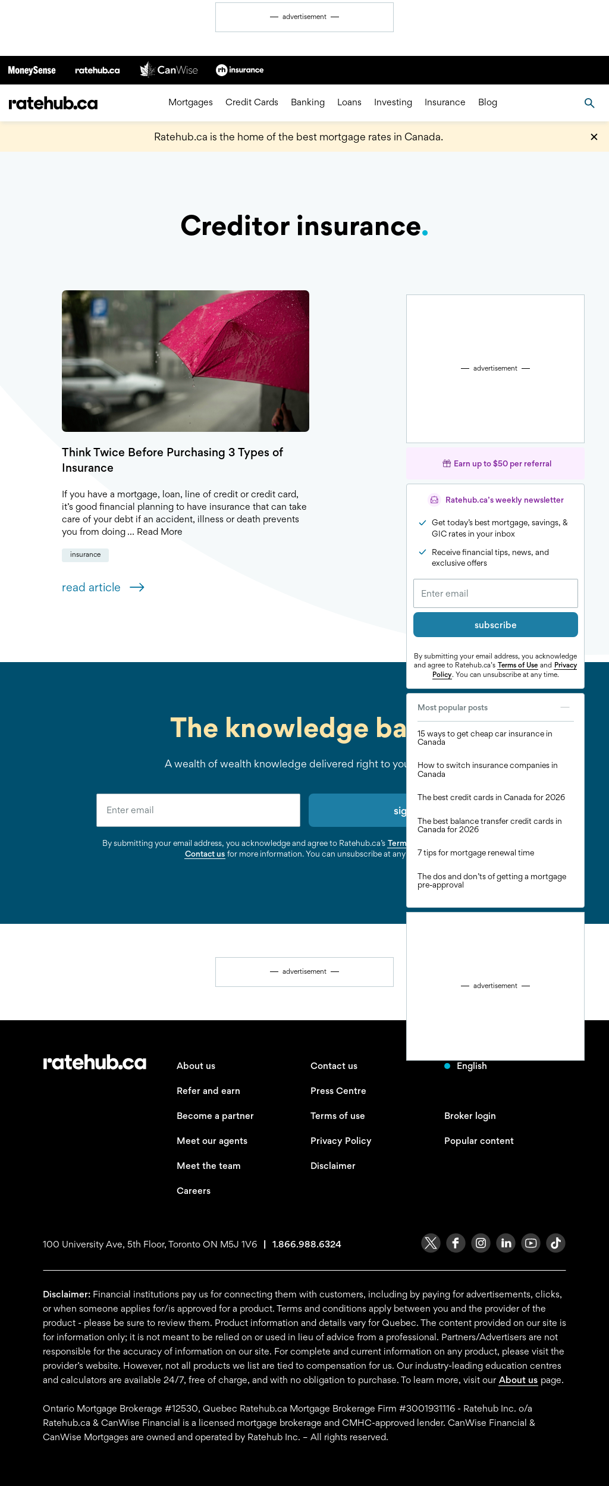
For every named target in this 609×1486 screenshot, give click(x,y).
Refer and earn (208, 1090)
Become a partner (215, 1115)
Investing (393, 103)
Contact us (205, 853)
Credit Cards (251, 103)
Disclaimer (333, 1165)
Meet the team (209, 1165)
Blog (487, 103)
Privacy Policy (341, 1140)
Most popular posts (495, 707)
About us (196, 1065)
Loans (349, 103)
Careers (194, 1190)
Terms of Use (518, 665)
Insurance (445, 103)
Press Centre (338, 1090)
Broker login (470, 1115)
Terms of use (337, 1115)
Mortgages (190, 103)
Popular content (479, 1140)
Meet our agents (212, 1140)
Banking (308, 103)
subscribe (496, 625)
